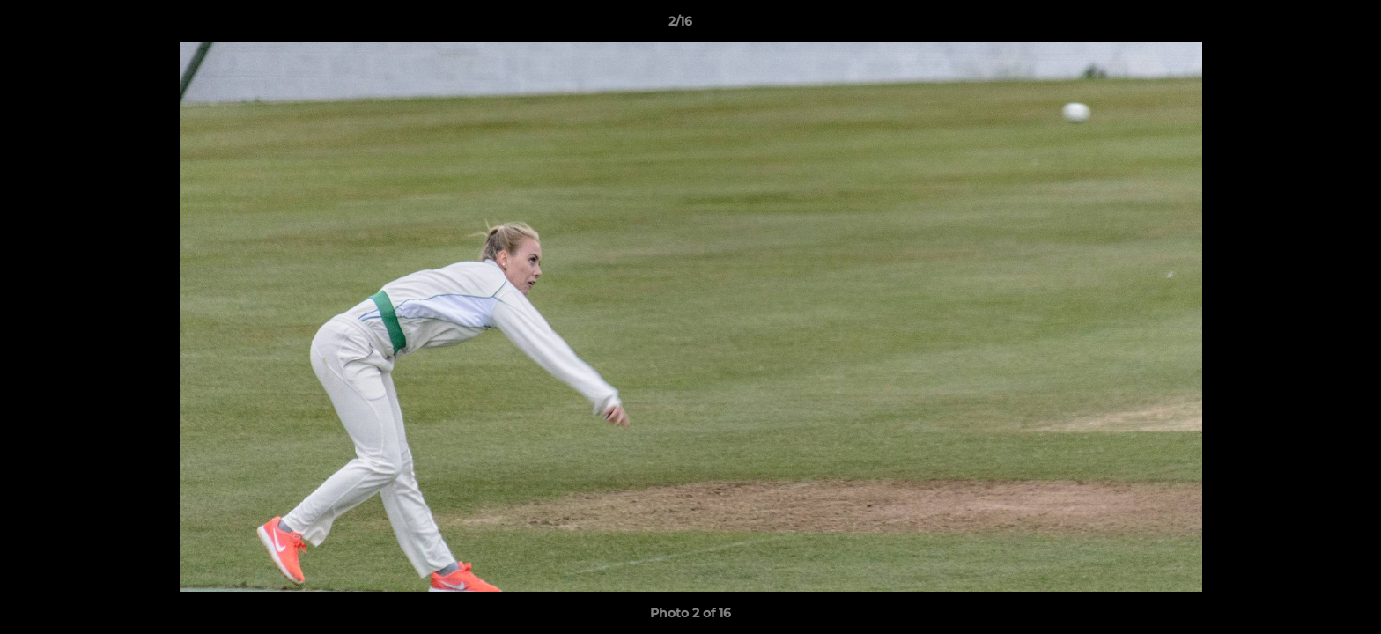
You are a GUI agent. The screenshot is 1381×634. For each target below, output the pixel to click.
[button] (1307, 25)
